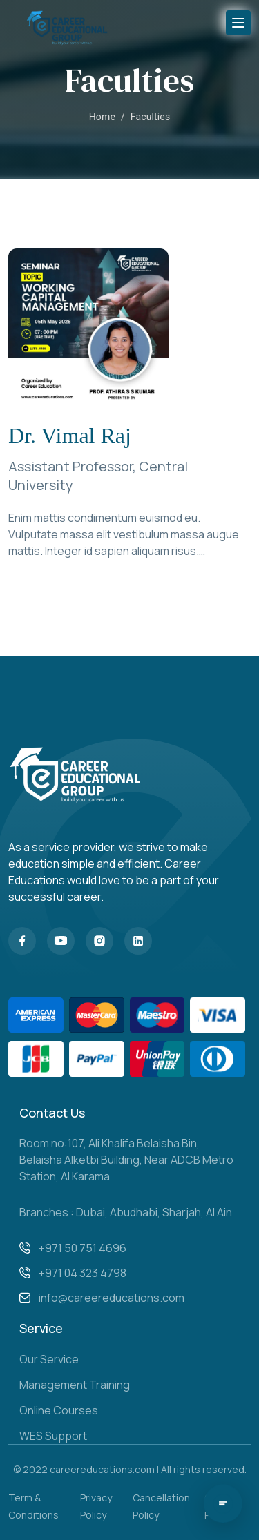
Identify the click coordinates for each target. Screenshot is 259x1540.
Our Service (49, 1359)
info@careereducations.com (111, 1297)
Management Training (74, 1384)
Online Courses (58, 1410)
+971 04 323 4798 (82, 1272)
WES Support (53, 1435)
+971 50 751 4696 (82, 1248)
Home (102, 116)
